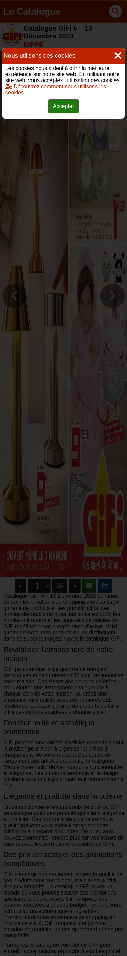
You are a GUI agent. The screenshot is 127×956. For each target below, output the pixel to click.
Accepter (63, 106)
